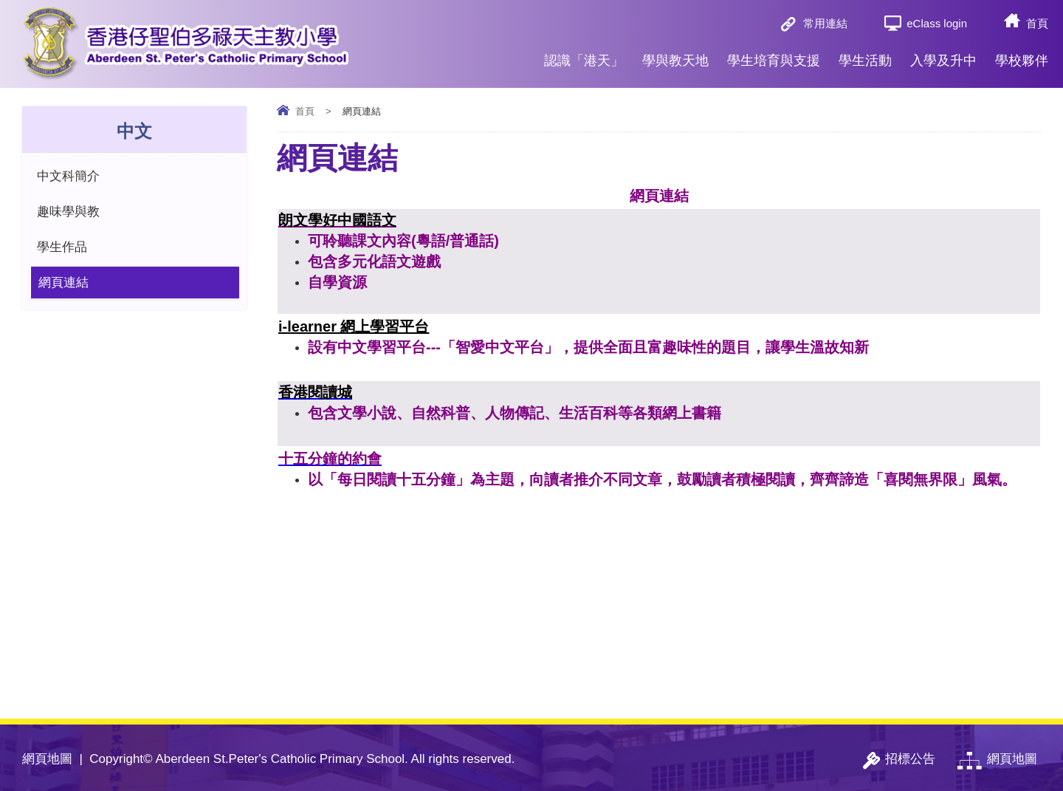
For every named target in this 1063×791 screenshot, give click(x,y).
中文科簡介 (68, 176)
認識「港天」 (584, 54)
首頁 (1037, 23)
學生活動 (865, 54)
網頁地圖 (47, 759)
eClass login (937, 23)
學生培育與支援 (773, 54)
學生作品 (62, 247)
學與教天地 (675, 54)
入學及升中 (943, 54)
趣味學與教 (68, 212)
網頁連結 (63, 282)
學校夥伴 (1021, 54)
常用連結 (825, 23)
